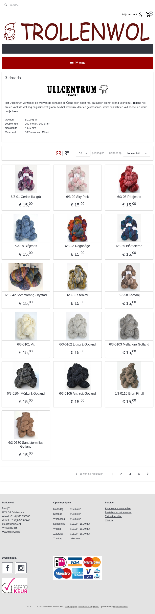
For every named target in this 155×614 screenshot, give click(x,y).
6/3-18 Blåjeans (26, 246)
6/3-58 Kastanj (129, 295)
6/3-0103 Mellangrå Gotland (129, 344)
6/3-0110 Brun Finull (129, 393)
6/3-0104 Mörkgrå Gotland (26, 393)
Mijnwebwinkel (120, 606)
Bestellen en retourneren (118, 512)
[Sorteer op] (136, 153)
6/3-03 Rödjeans (129, 197)
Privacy (109, 520)
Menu (77, 62)
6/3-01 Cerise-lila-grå (26, 197)
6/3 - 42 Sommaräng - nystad (26, 295)
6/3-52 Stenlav (77, 295)
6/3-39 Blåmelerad (129, 246)
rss (76, 606)
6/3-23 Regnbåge (77, 246)
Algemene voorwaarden (118, 508)
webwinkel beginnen (89, 606)
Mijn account (132, 14)
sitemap (69, 606)
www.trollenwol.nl (11, 532)
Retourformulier (113, 516)
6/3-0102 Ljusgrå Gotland (77, 344)
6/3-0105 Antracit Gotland (77, 393)
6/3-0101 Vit (26, 344)
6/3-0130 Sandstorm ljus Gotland (25, 444)
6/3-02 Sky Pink (77, 197)
